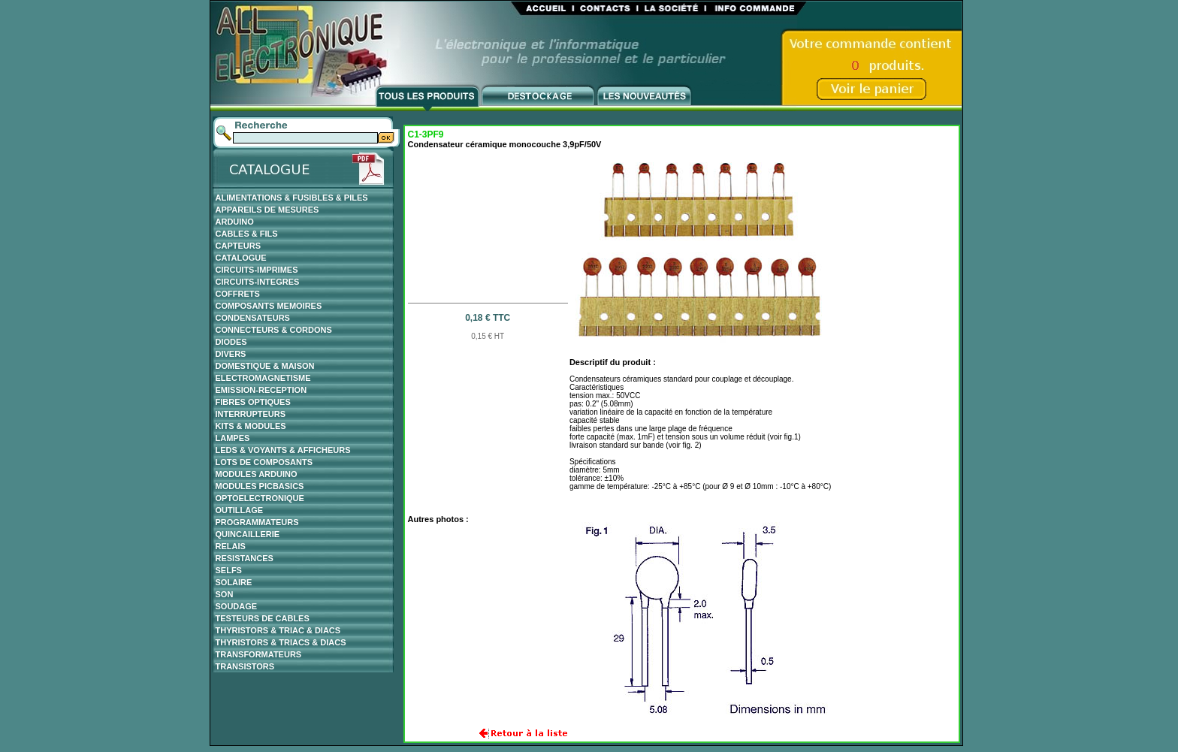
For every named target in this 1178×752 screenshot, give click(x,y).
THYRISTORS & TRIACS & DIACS (281, 642)
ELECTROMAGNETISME (263, 377)
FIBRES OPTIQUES (253, 401)
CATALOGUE (241, 257)
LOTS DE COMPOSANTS (264, 462)
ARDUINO (235, 221)
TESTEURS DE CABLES (263, 618)
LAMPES (233, 437)
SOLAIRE (234, 582)
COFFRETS (238, 293)
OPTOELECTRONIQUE (260, 498)
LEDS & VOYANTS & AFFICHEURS (283, 450)
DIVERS (231, 353)
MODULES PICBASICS (260, 486)
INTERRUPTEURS (251, 413)
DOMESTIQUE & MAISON (265, 365)
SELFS (229, 570)
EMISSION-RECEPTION (261, 389)
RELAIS (231, 546)
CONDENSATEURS (253, 317)
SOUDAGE (237, 606)
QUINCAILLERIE (248, 534)
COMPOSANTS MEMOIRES (269, 305)
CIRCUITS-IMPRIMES (257, 269)
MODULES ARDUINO (257, 474)
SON (225, 594)
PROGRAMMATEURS (257, 522)
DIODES (231, 341)
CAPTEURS (238, 245)
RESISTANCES (244, 558)
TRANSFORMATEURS (259, 654)
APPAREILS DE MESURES (267, 209)
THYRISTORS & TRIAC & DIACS (278, 630)
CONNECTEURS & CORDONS (274, 329)
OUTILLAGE (240, 510)
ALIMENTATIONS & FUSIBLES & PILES (292, 197)
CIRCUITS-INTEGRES (258, 281)
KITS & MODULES (251, 425)
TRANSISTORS (245, 666)
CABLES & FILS (247, 233)
